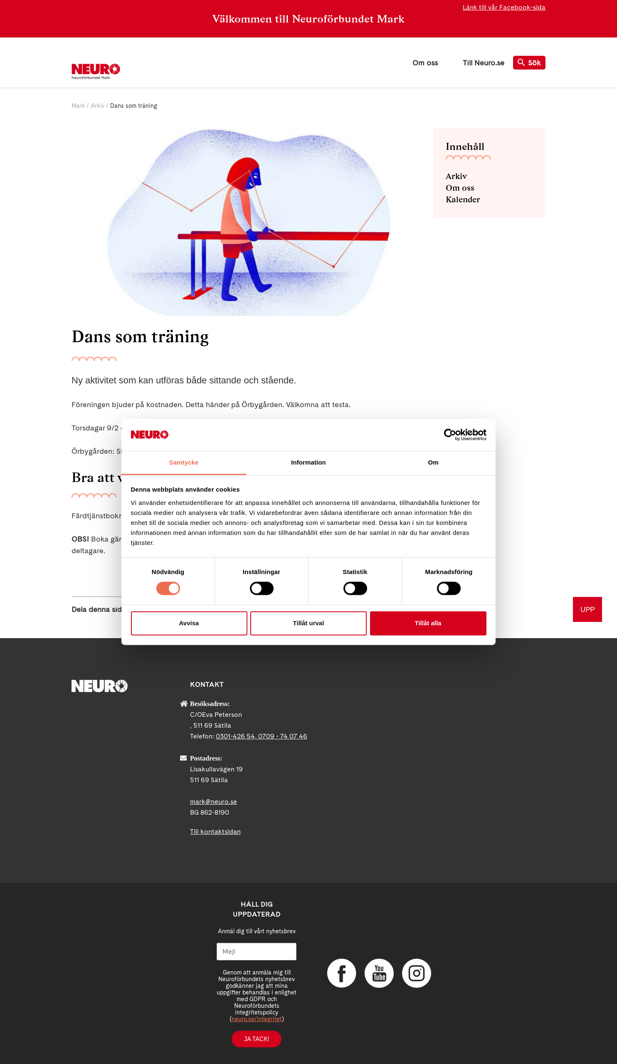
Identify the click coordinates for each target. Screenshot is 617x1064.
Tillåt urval (308, 622)
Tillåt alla (428, 622)
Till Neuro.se (483, 62)
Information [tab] (308, 462)
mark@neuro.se (213, 801)
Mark (78, 105)
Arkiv (97, 105)
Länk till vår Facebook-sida (504, 7)
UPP (587, 609)
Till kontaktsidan (215, 831)
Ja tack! (256, 1039)
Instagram (416, 973)
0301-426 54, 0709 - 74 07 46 (261, 736)
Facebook (341, 973)
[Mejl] (256, 951)
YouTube (379, 973)
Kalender (463, 199)
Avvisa (189, 622)
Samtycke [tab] (184, 462)
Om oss (425, 62)
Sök (529, 62)
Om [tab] (433, 462)
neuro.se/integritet (257, 1019)
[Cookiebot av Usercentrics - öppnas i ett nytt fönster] (450, 435)
